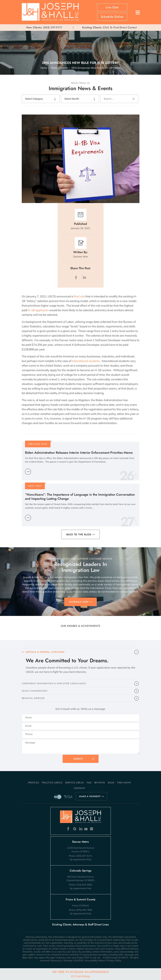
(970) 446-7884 (84, 910)
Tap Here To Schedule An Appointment (80, 974)
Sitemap (67, 960)
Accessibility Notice (95, 960)
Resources (55, 960)
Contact (79, 788)
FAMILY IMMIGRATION (34, 690)
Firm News (124, 782)
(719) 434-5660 (84, 884)
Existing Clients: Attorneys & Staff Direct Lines (80, 924)
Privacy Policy (114, 960)
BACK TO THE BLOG (78, 534)
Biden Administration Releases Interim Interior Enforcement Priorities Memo (79, 453)
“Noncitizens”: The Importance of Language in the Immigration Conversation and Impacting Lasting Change (80, 497)
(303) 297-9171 (52, 27)
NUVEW (78, 960)
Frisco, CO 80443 (80, 905)
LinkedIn (84, 277)
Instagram (92, 829)
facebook (76, 277)
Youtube (86, 829)
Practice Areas (52, 782)
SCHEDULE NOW (79, 601)
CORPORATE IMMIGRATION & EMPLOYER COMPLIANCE (54, 683)
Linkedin (80, 829)
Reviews (99, 782)
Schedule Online (112, 16)
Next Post (35, 486)
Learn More (28, 472)
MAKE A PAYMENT (89, 796)
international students (85, 361)
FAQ (89, 782)
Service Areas (74, 782)
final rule (79, 296)
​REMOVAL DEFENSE (33, 698)
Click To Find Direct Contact (109, 27)
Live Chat (112, 7)
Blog (111, 782)
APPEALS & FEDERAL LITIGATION (45, 652)
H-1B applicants (38, 310)
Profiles (33, 782)
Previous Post (38, 444)
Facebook (69, 829)
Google (75, 829)
